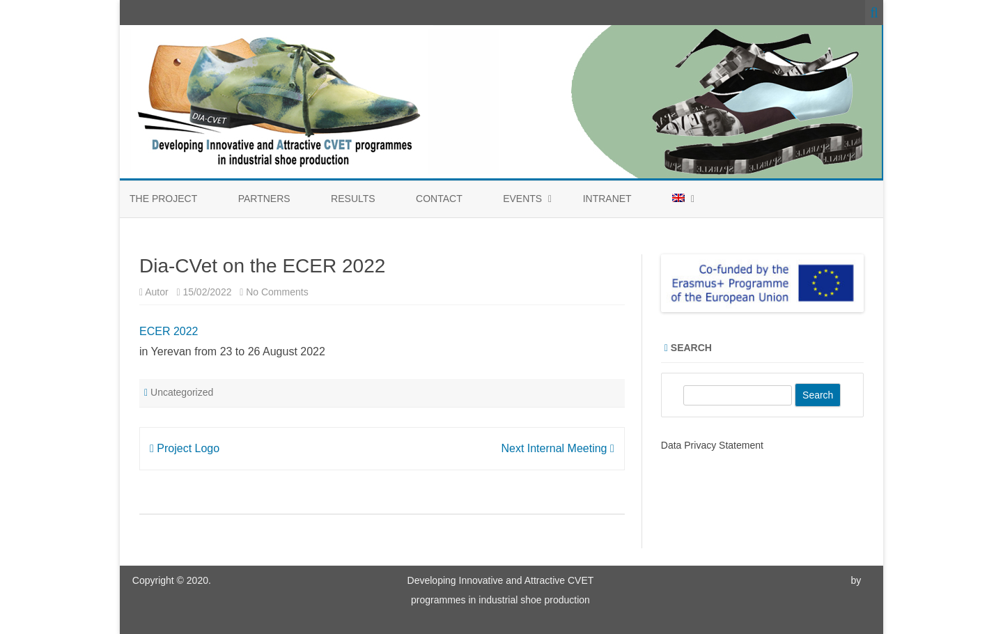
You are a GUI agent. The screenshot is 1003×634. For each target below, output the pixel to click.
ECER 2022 (169, 331)
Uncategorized (181, 392)
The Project (163, 198)
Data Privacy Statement (712, 445)
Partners (264, 198)
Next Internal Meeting (557, 448)
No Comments (277, 291)
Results (353, 198)
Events (522, 198)
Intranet (607, 198)
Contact (439, 198)
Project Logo (184, 448)
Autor (156, 291)
